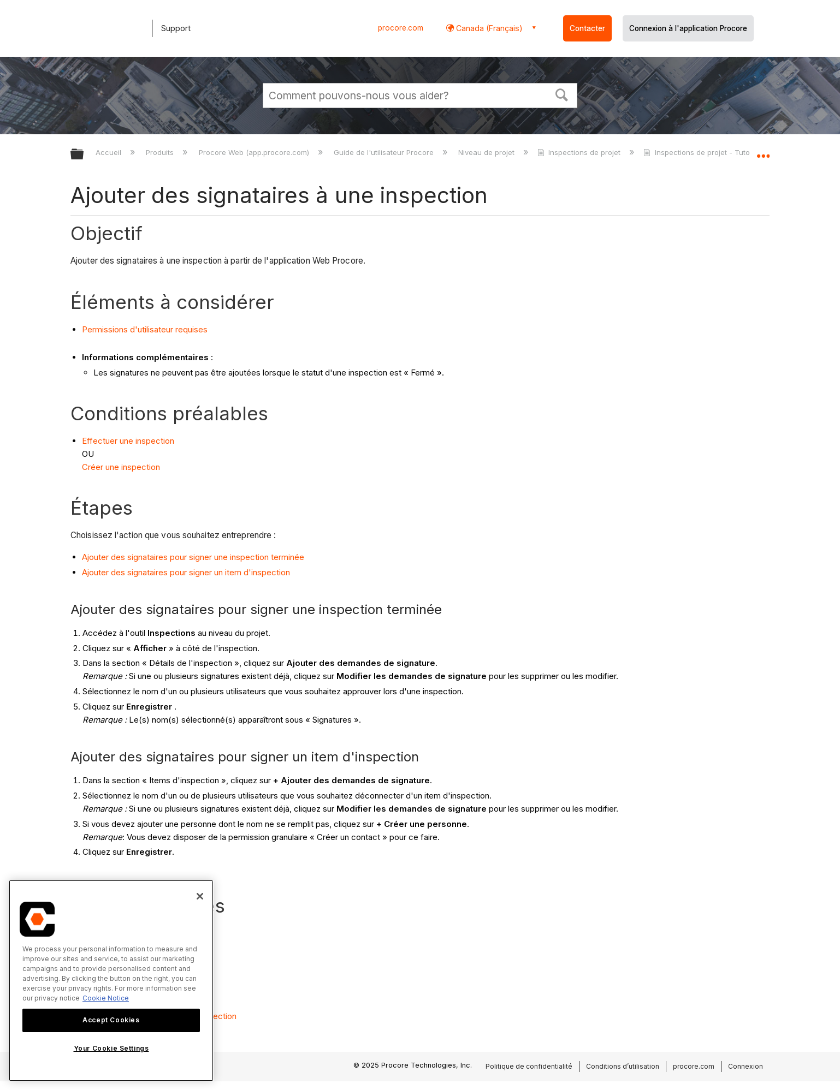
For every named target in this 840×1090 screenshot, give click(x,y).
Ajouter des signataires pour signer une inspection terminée (193, 557)
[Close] (200, 896)
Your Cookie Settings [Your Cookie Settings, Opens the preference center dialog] (111, 1048)
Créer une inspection (122, 467)
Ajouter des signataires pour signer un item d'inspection (186, 572)
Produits (161, 152)
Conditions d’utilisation (622, 1066)
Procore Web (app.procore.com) (255, 152)
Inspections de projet (580, 152)
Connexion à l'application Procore (688, 28)
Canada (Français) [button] (488, 28)
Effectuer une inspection (128, 441)
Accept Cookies (110, 1020)
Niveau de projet (487, 152)
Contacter (587, 28)
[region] (111, 980)
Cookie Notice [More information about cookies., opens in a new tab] (105, 998)
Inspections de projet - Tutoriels (704, 152)
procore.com (400, 27)
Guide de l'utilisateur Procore (385, 152)
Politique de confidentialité (529, 1066)
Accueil (109, 152)
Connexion (745, 1066)
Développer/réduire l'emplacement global (763, 151)
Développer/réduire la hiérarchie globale (84, 155)
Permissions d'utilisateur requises (145, 329)
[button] (562, 94)
